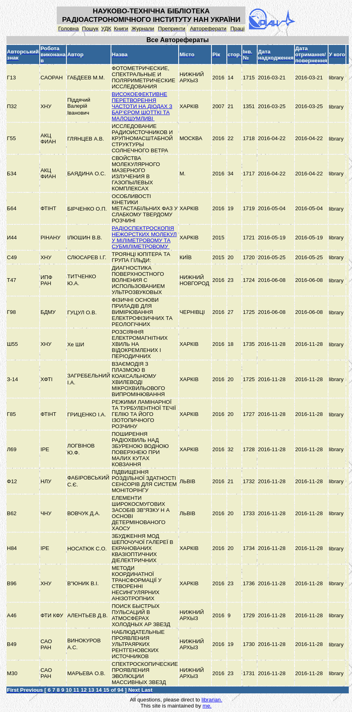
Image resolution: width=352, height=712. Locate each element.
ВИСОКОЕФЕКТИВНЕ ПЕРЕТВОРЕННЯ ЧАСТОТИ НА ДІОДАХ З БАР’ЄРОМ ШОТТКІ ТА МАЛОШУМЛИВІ (142, 106)
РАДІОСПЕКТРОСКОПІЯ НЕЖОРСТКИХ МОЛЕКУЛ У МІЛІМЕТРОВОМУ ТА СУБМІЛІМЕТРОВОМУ (144, 237)
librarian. (211, 700)
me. (207, 706)
